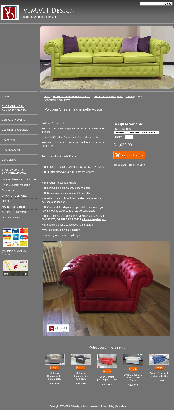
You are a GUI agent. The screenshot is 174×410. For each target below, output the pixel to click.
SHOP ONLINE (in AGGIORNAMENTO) (72, 96)
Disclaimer (121, 406)
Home (47, 96)
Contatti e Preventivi (14, 119)
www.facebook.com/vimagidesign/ (61, 229)
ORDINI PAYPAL (11, 217)
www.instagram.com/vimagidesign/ (61, 235)
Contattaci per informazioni (131, 164)
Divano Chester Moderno (16, 184)
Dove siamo (9, 159)
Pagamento (9, 139)
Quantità (117, 137)
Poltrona (130, 96)
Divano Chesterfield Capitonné (108, 96)
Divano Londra (10, 190)
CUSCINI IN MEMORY (15, 212)
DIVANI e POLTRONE (14, 195)
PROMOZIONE (11, 149)
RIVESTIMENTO (122, 129)
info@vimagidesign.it (94, 219)
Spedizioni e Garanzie (15, 129)
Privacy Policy (108, 406)
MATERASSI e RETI (13, 206)
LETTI (5, 201)
